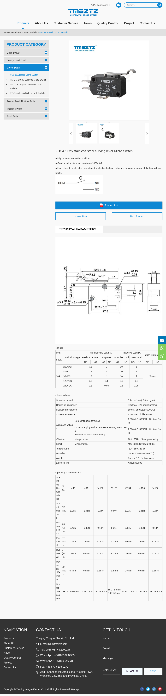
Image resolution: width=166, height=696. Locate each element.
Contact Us (147, 23)
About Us (41, 23)
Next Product (137, 217)
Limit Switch (13, 52)
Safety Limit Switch (17, 60)
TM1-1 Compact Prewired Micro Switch (26, 86)
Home (7, 32)
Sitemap (74, 691)
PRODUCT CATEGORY (26, 44)
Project (129, 23)
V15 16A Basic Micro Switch (53, 32)
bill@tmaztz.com (57, 645)
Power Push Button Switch (21, 101)
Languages (102, 5)
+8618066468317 (64, 662)
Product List (109, 206)
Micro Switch (30, 32)
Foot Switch (13, 116)
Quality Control (108, 23)
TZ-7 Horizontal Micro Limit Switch (27, 93)
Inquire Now (80, 217)
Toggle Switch (14, 108)
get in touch (116, 631)
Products (23, 25)
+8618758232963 (64, 657)
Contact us (48, 631)
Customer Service (65, 23)
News (88, 23)
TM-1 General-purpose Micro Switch (28, 79)
